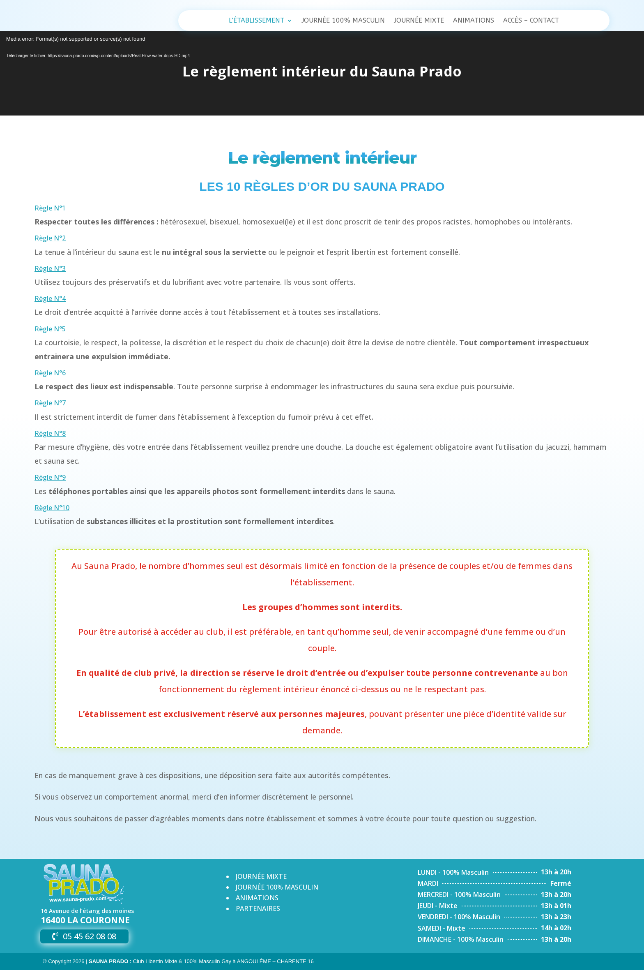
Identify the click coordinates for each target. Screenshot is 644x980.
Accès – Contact (531, 21)
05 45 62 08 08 (89, 946)
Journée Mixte (419, 21)
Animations (473, 21)
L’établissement (256, 21)
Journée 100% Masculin (343, 21)
